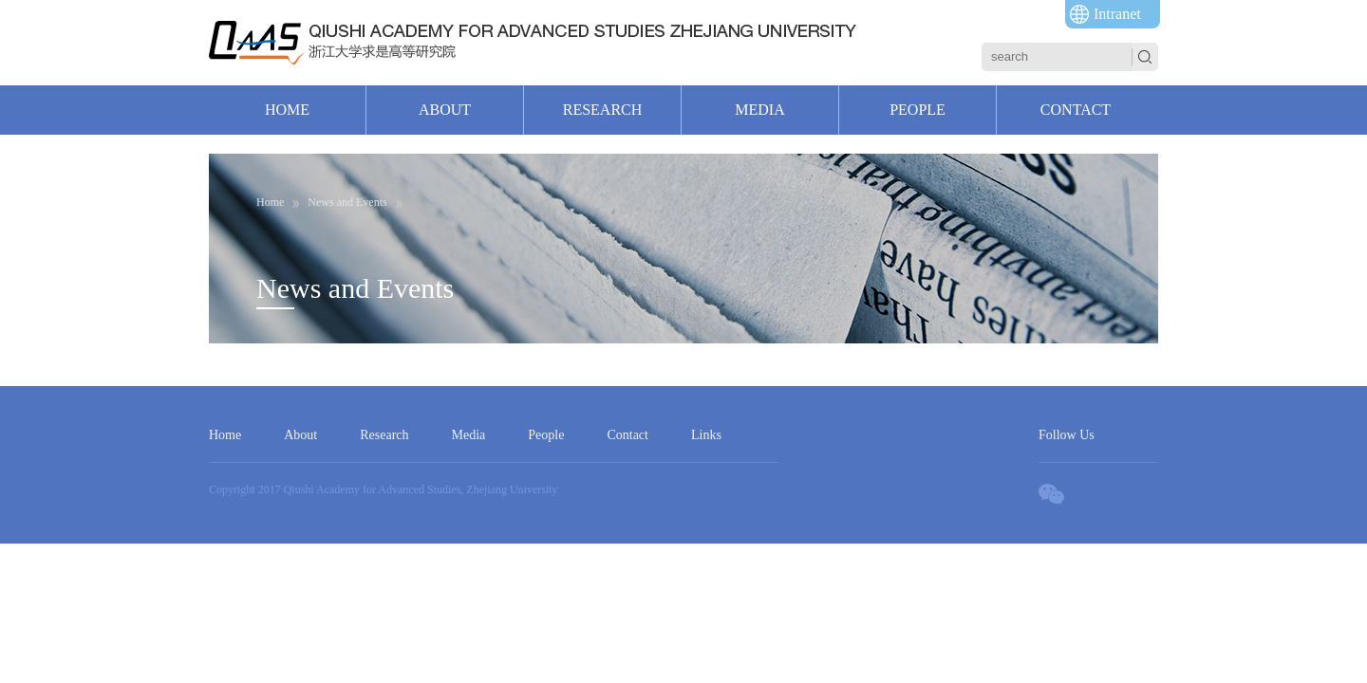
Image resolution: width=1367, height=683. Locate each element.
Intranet (1117, 14)
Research (384, 435)
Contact (627, 435)
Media (469, 435)
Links (706, 435)
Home (225, 435)
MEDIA (759, 110)
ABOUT (445, 110)
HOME (287, 110)
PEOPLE (917, 110)
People (546, 435)
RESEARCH (603, 110)
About (300, 435)
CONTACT (1075, 110)
